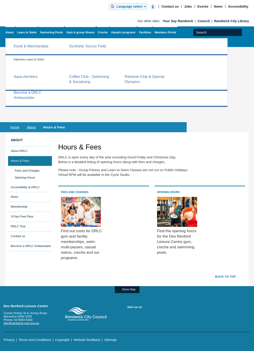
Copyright (62, 340)
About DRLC (19, 151)
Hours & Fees (20, 160)
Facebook (130, 316)
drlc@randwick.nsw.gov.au (21, 323)
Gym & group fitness (80, 32)
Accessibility (238, 6)
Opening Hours (25, 177)
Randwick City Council (20, 12)
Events (202, 6)
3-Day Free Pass (22, 216)
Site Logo (86, 314)
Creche (103, 32)
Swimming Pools (51, 32)
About (9, 32)
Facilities (145, 32)
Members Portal (165, 32)
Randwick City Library (231, 21)
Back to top (225, 276)
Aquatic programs (123, 32)
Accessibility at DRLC (25, 187)
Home (14, 127)
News (218, 6)
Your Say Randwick (178, 21)
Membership (19, 206)
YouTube (139, 316)
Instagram (148, 316)
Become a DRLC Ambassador (31, 246)
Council (204, 21)
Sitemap (110, 340)
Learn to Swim (26, 32)
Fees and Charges (27, 170)
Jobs (188, 6)
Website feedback (87, 340)
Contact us (170, 6)
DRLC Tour (18, 226)
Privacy (9, 340)
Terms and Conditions (35, 340)
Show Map (129, 289)
